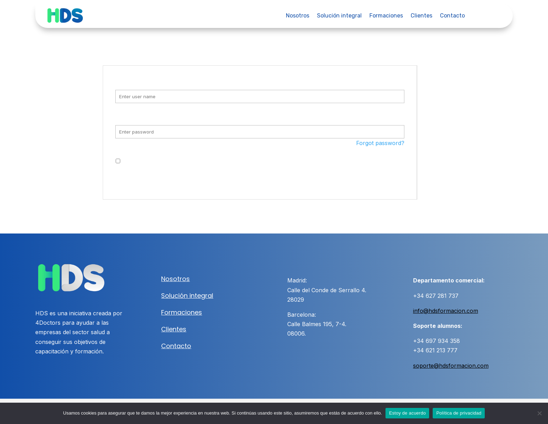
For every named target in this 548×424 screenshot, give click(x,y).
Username (134, 81)
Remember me (142, 161)
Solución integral (339, 16)
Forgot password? (380, 142)
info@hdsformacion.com (445, 310)
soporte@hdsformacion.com (451, 365)
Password (133, 116)
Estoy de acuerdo (407, 413)
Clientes (421, 16)
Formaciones (386, 16)
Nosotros (297, 16)
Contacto (452, 16)
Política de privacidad (458, 413)
